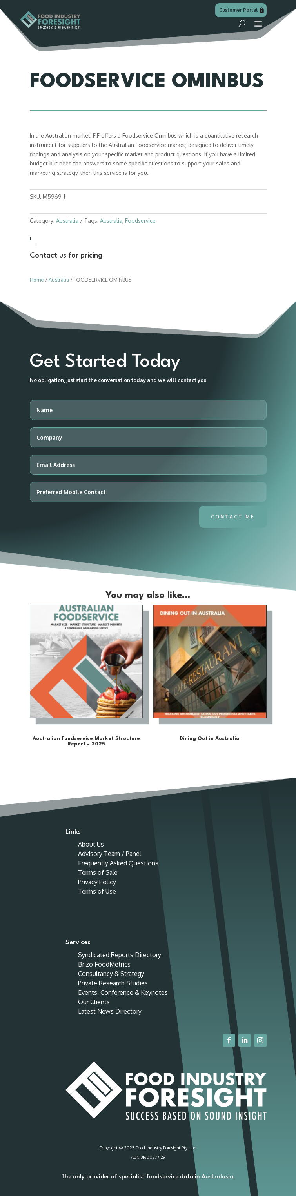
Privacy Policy (97, 882)
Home (37, 279)
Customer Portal (238, 10)
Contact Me (233, 517)
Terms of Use (97, 891)
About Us (91, 844)
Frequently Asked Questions (118, 863)
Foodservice (140, 220)
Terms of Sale (98, 872)
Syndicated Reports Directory (119, 955)
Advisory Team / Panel (109, 854)
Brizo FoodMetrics (104, 964)
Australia (67, 220)
